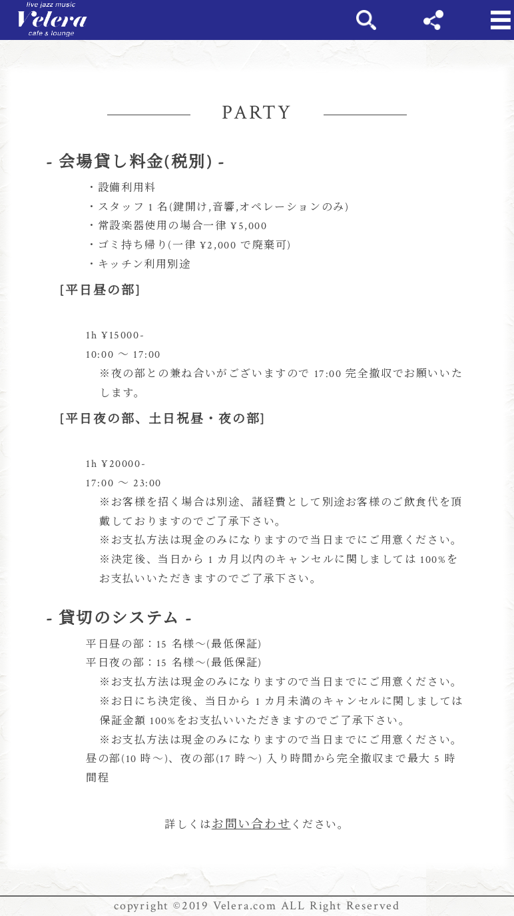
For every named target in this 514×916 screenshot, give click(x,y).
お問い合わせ (251, 824)
